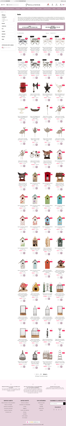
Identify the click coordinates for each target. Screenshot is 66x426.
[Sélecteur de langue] (64, 4)
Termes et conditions (25, 402)
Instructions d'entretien (8, 408)
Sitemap (24, 412)
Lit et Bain (39, 8)
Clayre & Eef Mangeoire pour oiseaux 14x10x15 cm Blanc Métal (60, 95)
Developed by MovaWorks (38, 424)
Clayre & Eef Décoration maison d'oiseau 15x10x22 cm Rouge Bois (47, 271)
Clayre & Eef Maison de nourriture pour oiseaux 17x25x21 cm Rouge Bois (22, 184)
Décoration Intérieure (9, 8)
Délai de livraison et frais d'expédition (8, 402)
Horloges (41, 404)
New (2, 8)
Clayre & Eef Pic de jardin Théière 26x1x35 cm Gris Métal (47, 139)
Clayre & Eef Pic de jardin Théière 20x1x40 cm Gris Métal (35, 139)
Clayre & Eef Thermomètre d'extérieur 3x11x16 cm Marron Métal (35, 95)
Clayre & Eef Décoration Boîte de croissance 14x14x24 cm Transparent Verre (60, 318)
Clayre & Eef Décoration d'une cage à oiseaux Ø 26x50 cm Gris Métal (35, 362)
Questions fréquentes (8, 410)
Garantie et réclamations (8, 406)
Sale (64, 8)
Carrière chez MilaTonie (25, 410)
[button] (52, 5)
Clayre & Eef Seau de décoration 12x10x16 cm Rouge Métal (23, 95)
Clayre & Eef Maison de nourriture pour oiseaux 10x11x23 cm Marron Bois (47, 249)
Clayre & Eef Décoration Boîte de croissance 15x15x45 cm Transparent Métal (35, 318)
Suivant (45, 374)
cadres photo (41, 408)
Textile (33, 8)
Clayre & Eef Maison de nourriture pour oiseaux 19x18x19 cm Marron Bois (59, 184)
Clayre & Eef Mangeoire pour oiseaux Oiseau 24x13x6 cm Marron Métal (35, 117)
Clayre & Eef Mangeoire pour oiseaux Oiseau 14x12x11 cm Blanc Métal (23, 117)
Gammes (59, 8)
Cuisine (28, 8)
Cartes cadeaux (7, 47)
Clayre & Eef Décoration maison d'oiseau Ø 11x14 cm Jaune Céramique (35, 294)
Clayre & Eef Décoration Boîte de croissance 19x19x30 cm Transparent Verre (23, 340)
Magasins (24, 408)
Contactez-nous (8, 412)
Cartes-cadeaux (25, 415)
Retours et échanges (8, 404)
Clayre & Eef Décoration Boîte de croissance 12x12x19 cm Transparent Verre (23, 318)
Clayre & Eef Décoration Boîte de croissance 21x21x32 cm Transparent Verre (60, 294)
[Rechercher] (12, 5)
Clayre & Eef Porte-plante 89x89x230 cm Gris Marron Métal (60, 340)
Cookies (24, 406)
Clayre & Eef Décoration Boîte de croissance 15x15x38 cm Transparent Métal (47, 318)
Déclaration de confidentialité (24, 404)
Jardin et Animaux (47, 8)
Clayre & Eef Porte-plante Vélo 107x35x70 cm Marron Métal (35, 162)
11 (41, 374)
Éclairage (18, 8)
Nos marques (24, 417)
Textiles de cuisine (41, 402)
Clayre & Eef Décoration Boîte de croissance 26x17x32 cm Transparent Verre (35, 340)
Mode (54, 8)
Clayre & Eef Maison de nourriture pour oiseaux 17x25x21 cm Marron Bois (47, 162)
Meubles (23, 8)
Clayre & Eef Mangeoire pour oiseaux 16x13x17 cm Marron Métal (47, 95)
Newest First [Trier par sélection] (53, 33)
